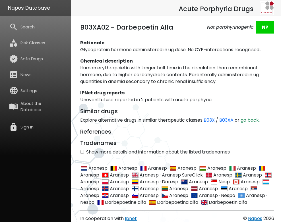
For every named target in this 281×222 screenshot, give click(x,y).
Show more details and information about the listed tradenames (155, 152)
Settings (23, 90)
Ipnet (131, 218)
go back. (250, 120)
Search (22, 27)
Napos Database (29, 8)
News (20, 74)
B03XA (226, 120)
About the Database (25, 107)
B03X (209, 120)
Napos (255, 218)
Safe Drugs (26, 58)
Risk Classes (27, 43)
